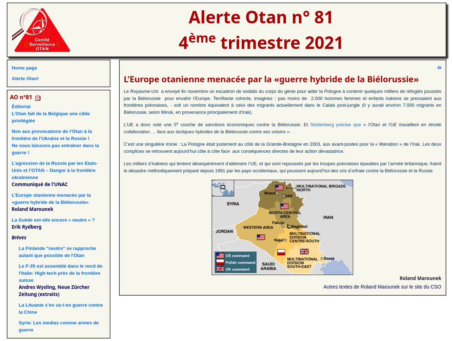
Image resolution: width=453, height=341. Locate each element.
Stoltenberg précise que (335, 124)
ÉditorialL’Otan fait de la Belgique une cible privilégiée (51, 113)
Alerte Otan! (25, 78)
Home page (24, 68)
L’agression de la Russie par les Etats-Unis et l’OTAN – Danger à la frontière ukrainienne (55, 170)
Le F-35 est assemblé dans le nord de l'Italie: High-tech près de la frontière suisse (60, 273)
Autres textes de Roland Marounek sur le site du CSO (382, 287)
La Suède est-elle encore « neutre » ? (53, 220)
